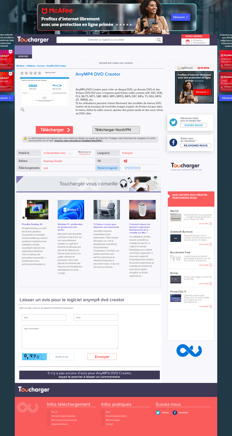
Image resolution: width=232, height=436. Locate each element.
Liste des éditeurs (57, 424)
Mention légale (110, 420)
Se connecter (199, 43)
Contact (107, 424)
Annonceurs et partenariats (62, 420)
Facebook (183, 413)
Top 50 (52, 411)
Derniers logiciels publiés (61, 416)
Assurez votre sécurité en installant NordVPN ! (78, 140)
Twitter (165, 413)
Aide (105, 411)
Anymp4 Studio (52, 161)
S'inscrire (197, 40)
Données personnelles (114, 416)
